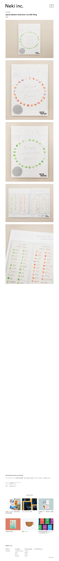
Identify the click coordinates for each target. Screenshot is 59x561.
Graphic (17, 549)
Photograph (28, 549)
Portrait (26, 550)
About (7, 549)
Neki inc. (9, 546)
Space (26, 555)
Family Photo (38, 549)
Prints (16, 552)
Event (26, 554)
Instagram (8, 550)
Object (26, 552)
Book (16, 554)
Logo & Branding (19, 550)
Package (17, 555)
